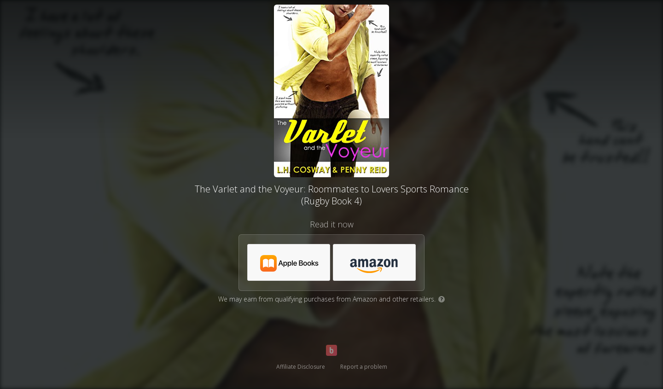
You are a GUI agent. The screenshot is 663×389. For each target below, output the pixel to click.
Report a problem (363, 367)
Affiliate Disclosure (300, 367)
